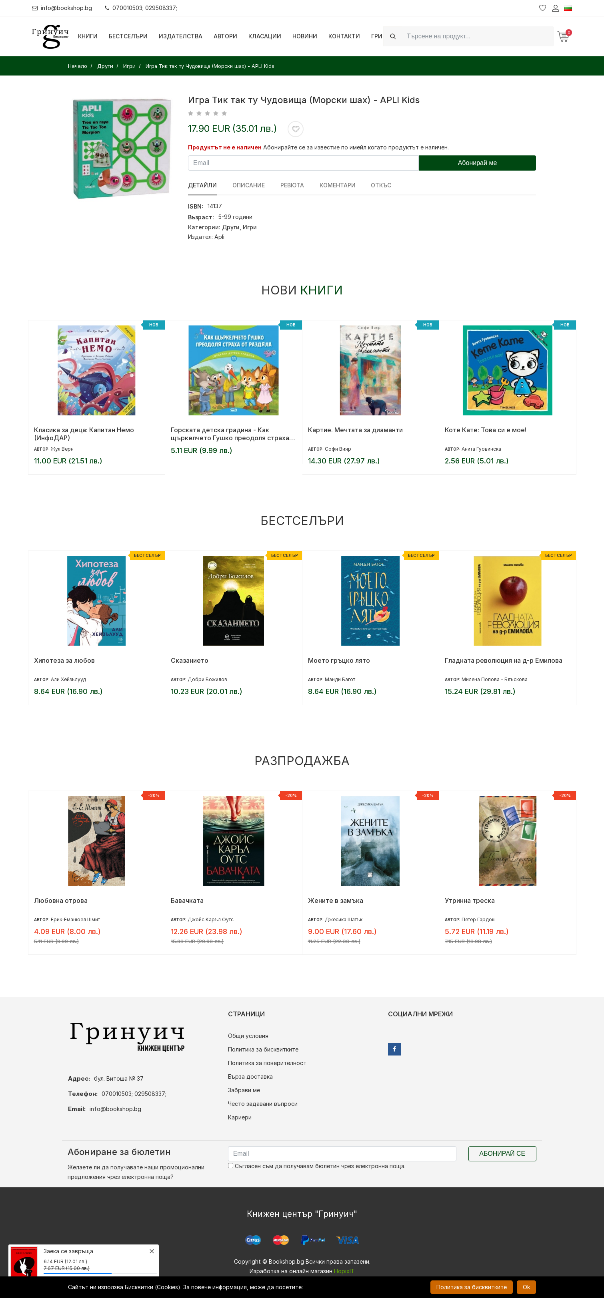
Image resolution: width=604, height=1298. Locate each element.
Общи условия (248, 1035)
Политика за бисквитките (263, 1049)
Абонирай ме (477, 162)
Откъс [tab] (380, 185)
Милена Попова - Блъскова (495, 679)
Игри (250, 227)
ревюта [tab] (291, 185)
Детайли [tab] (202, 185)
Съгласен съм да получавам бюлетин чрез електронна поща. (317, 1166)
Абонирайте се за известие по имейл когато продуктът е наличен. (356, 147)
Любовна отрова (61, 900)
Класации (264, 36)
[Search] (478, 36)
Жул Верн (62, 449)
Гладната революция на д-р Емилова (503, 660)
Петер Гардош (479, 919)
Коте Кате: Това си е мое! (485, 430)
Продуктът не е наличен (225, 147)
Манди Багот (340, 679)
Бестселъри (128, 36)
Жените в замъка (335, 900)
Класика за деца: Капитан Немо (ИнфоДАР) (84, 434)
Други (231, 227)
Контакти (344, 36)
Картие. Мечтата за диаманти (355, 430)
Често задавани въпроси (263, 1103)
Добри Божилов (207, 679)
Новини (304, 36)
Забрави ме (244, 1090)
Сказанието (189, 660)
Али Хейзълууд (68, 679)
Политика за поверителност (267, 1062)
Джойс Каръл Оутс (211, 919)
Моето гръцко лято (339, 660)
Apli (219, 236)
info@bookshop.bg (62, 7)
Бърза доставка (250, 1076)
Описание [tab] (248, 185)
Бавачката (187, 900)
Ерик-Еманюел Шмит (75, 919)
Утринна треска (470, 900)
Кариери (240, 1117)
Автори (225, 36)
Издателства (180, 36)
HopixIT (344, 1271)
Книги (88, 36)
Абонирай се (502, 1153)
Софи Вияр (338, 449)
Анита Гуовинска (481, 449)
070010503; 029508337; (141, 7)
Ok (526, 1287)
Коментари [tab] (336, 185)
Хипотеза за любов (64, 660)
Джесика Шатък (343, 919)
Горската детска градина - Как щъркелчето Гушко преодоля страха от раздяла (230, 434)
